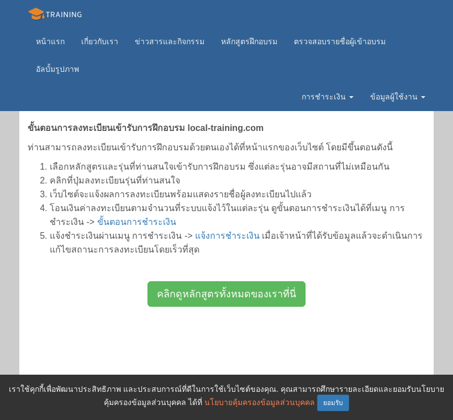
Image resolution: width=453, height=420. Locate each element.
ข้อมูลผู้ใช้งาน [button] (397, 96)
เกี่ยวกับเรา (99, 41)
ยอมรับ (333, 403)
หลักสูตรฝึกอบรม (249, 41)
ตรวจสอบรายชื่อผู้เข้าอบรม (340, 41)
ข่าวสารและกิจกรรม (169, 41)
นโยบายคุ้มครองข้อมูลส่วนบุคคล (259, 402)
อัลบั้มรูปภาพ (57, 69)
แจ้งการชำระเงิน (227, 235)
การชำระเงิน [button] (328, 96)
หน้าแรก (50, 41)
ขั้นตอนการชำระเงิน (136, 222)
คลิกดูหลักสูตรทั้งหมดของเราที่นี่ (226, 294)
